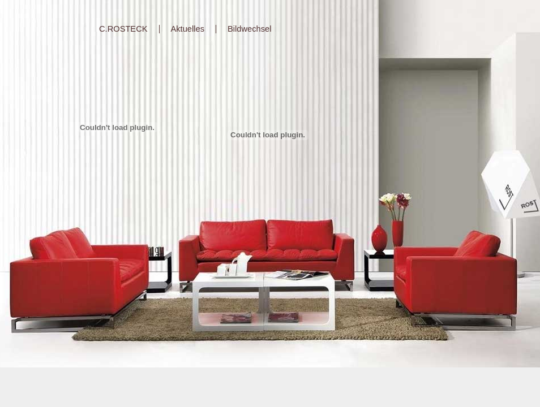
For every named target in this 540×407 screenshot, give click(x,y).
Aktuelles (187, 29)
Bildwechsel (249, 29)
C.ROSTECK (123, 29)
